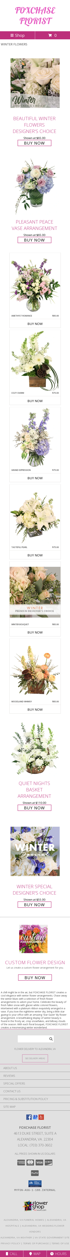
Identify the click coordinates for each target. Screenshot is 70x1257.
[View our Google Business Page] (35, 1119)
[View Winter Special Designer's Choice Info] (35, 851)
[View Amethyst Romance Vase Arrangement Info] (35, 283)
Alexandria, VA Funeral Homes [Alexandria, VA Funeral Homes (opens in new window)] (24, 1219)
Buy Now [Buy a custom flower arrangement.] (35, 977)
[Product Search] (35, 1039)
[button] (35, 1183)
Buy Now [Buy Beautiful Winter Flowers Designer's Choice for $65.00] (34, 143)
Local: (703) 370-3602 (35, 1145)
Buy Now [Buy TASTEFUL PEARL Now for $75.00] (35, 555)
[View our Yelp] (41, 1119)
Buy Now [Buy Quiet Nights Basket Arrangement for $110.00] (34, 808)
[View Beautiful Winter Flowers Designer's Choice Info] (35, 83)
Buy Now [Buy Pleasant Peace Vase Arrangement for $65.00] (34, 240)
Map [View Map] (35, 1253)
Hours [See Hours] (58, 1253)
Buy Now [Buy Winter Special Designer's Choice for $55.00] (34, 904)
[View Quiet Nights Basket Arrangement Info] (35, 748)
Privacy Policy (10, 1243)
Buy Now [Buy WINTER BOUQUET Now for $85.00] (35, 632)
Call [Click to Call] (11, 1253)
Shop (17, 35)
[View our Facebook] (29, 1119)
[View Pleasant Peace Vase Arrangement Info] (35, 186)
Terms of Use (60, 1243)
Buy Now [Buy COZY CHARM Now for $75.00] (35, 401)
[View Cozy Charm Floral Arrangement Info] (35, 360)
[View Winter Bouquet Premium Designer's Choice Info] (35, 592)
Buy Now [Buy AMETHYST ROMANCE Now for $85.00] (35, 324)
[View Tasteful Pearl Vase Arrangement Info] (35, 515)
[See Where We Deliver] (35, 1058)
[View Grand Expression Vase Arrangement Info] (35, 437)
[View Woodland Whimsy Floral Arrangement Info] (35, 669)
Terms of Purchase (36, 1243)
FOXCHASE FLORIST (35, 15)
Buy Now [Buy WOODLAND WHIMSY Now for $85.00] (35, 709)
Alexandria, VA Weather (16, 1237)
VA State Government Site (52, 1237)
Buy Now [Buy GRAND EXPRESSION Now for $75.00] (35, 478)
